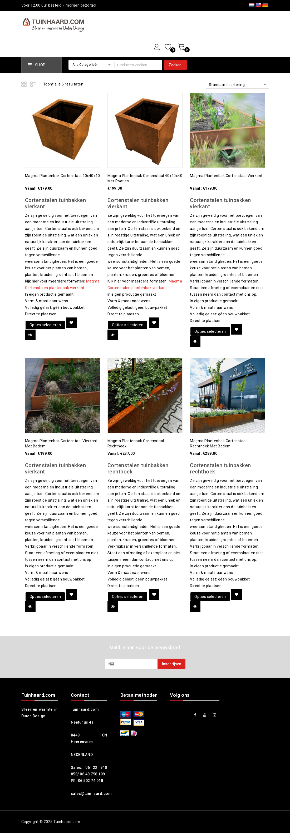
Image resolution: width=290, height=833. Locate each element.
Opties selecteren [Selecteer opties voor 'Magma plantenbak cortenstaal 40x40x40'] (45, 325)
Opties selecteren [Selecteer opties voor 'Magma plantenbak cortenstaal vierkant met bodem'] (45, 596)
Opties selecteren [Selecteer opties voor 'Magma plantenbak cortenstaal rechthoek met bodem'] (210, 596)
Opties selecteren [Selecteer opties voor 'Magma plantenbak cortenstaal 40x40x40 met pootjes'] (128, 325)
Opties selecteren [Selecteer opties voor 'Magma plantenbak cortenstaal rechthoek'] (128, 596)
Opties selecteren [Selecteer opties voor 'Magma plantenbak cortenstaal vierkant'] (210, 331)
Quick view (30, 335)
